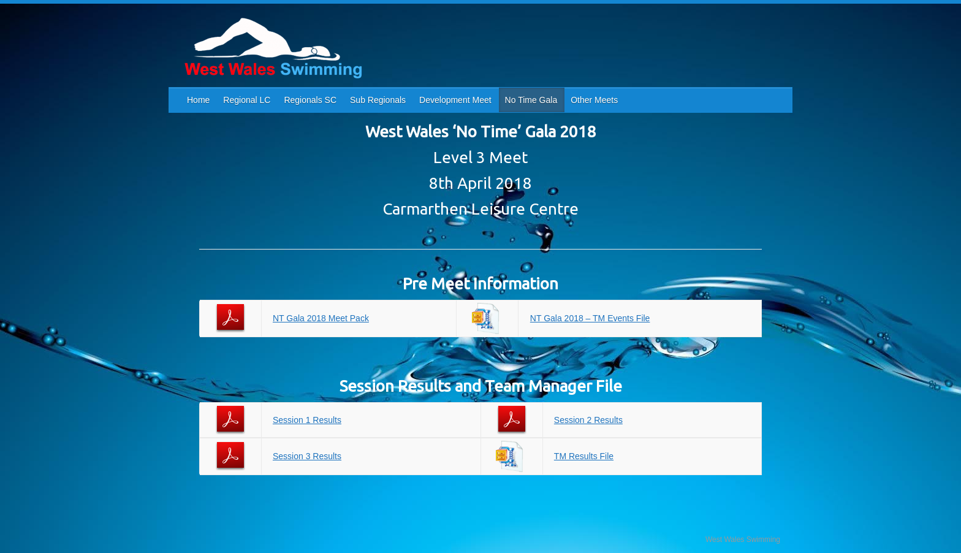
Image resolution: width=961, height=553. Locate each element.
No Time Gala (531, 100)
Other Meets (594, 100)
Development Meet (455, 100)
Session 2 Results (588, 420)
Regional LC (246, 100)
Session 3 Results (307, 456)
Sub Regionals (378, 100)
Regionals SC (310, 100)
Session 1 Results (307, 420)
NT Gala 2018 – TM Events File (590, 318)
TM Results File (583, 456)
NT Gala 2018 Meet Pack (321, 318)
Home (198, 100)
